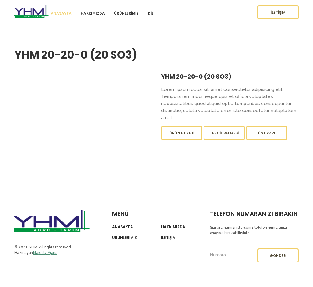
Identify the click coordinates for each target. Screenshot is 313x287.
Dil (150, 13)
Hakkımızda (93, 13)
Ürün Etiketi (181, 133)
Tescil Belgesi (224, 133)
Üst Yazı (266, 133)
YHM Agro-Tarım (53, 221)
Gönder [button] (278, 255)
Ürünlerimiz (126, 13)
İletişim (278, 12)
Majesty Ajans (45, 253)
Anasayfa (61, 13)
